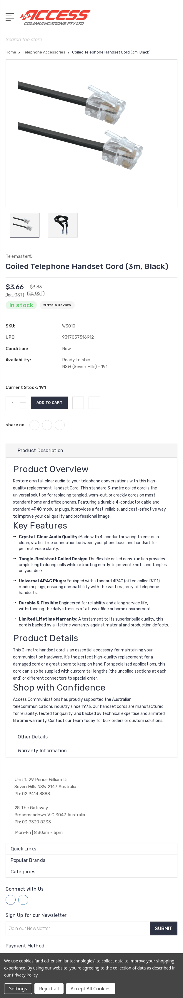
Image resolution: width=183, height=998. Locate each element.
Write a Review (57, 306)
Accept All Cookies (91, 988)
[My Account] (149, 19)
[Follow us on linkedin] (23, 901)
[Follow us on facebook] (11, 901)
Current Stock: (26, 388)
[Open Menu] (11, 16)
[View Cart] (174, 19)
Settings (18, 988)
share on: (16, 425)
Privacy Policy (24, 975)
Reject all (49, 988)
